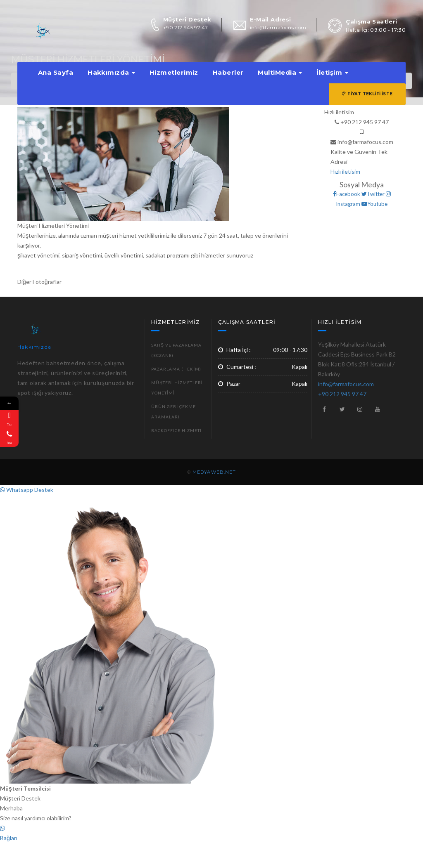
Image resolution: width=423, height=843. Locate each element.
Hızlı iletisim (345, 171)
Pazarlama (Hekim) (176, 368)
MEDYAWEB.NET (214, 472)
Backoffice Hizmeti (176, 430)
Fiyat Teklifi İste (367, 94)
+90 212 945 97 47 (185, 27)
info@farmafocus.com (278, 27)
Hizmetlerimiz (174, 72)
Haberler (228, 72)
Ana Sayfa (55, 72)
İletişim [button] (332, 72)
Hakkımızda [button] (111, 72)
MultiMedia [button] (280, 72)
